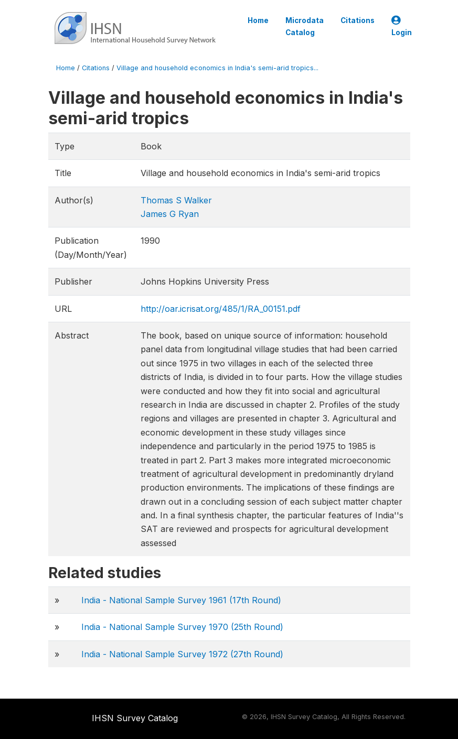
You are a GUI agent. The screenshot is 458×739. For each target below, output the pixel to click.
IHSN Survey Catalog (135, 718)
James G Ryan (170, 214)
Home (258, 20)
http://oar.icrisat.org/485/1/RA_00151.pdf (221, 308)
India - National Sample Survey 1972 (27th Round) (182, 654)
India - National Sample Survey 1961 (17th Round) (181, 600)
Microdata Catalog (304, 26)
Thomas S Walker (176, 200)
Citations (357, 20)
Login (401, 26)
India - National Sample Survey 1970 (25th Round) (182, 627)
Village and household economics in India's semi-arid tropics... (217, 68)
